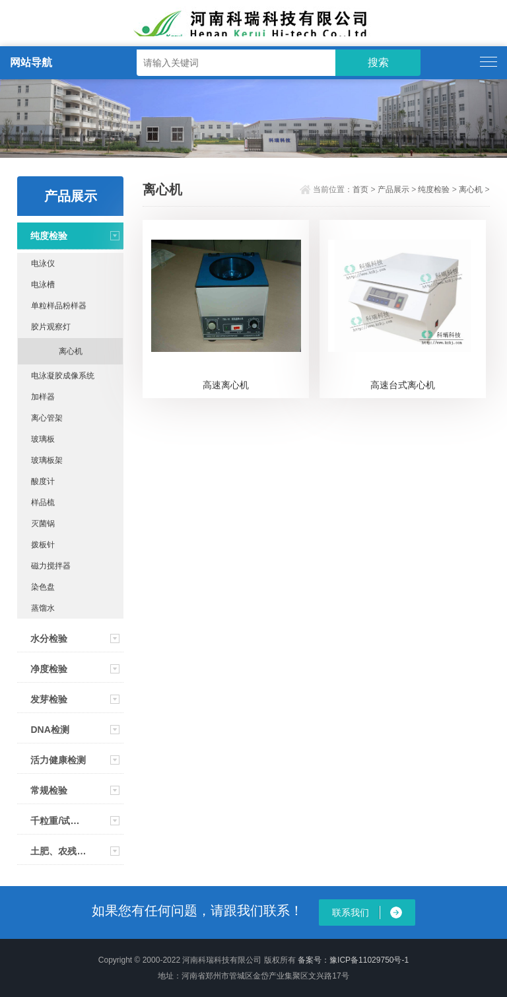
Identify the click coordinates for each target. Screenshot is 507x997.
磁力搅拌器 (51, 565)
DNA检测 (49, 729)
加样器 (43, 396)
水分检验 (48, 638)
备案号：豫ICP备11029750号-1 (353, 960)
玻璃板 (43, 439)
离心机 (71, 351)
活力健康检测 (58, 760)
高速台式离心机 (402, 385)
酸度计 (43, 481)
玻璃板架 (47, 460)
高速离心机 (226, 385)
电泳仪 (43, 263)
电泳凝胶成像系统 (62, 375)
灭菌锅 (43, 523)
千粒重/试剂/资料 (58, 820)
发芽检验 (48, 699)
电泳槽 (43, 284)
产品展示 (393, 189)
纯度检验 (48, 235)
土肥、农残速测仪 (58, 851)
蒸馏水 (43, 608)
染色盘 (43, 587)
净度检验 (48, 669)
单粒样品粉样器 (58, 305)
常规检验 (48, 790)
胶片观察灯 (51, 326)
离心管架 (47, 418)
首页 (360, 189)
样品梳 (43, 502)
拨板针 (43, 544)
